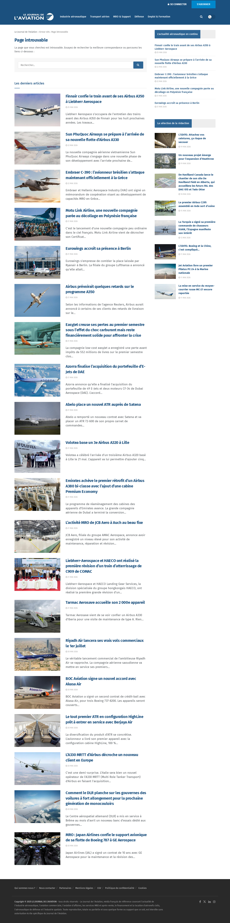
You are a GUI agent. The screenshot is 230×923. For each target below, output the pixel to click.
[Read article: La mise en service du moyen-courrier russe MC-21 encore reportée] (165, 291)
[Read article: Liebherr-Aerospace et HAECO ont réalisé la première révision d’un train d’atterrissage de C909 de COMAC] (37, 574)
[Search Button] (201, 17)
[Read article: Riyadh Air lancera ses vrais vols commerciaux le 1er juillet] (37, 654)
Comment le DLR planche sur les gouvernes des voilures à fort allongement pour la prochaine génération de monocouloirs (106, 798)
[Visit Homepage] (34, 17)
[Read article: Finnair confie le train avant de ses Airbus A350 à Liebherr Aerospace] (37, 110)
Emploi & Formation (159, 16)
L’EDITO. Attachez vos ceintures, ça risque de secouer (192, 138)
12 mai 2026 (184, 238)
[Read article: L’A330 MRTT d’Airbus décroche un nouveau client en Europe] (37, 768)
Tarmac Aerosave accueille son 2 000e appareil (105, 602)
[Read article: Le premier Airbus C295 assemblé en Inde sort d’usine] (165, 208)
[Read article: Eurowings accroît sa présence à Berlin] (37, 262)
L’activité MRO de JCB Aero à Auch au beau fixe (104, 522)
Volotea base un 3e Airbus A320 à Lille (97, 442)
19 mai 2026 (184, 147)
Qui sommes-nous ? (24, 888)
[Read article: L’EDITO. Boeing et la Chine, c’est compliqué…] (165, 251)
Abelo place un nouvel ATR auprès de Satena (103, 404)
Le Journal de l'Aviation (25, 32)
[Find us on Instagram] (214, 902)
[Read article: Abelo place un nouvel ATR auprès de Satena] (37, 418)
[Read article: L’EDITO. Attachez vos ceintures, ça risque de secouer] (165, 140)
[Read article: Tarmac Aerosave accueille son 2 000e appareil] (37, 616)
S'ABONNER (203, 4)
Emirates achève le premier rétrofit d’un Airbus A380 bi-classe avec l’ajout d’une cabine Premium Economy (105, 486)
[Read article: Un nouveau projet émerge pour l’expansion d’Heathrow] (165, 161)
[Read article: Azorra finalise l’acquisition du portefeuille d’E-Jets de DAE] (37, 380)
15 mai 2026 (184, 211)
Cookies (142, 888)
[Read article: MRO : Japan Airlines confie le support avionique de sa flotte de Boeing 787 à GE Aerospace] (37, 848)
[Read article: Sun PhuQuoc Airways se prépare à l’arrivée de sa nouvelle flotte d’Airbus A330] (37, 148)
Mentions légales (84, 888)
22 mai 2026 (72, 145)
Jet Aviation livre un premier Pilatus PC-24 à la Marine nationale (195, 269)
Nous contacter (47, 888)
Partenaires (65, 888)
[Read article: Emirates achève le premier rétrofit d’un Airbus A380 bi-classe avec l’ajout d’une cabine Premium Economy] (37, 494)
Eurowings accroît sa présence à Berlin (98, 248)
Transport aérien (99, 16)
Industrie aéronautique (73, 16)
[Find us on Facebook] (200, 902)
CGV (99, 888)
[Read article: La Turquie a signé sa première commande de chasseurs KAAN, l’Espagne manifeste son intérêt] (165, 227)
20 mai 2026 (72, 651)
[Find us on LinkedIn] (209, 902)
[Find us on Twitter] (204, 902)
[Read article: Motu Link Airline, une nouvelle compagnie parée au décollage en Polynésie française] (37, 224)
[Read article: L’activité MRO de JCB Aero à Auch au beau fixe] (37, 536)
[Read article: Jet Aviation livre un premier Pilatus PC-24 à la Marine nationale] (165, 271)
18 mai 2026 (184, 194)
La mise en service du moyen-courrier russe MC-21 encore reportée (196, 289)
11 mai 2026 (184, 254)
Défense (139, 16)
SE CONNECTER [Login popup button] (177, 4)
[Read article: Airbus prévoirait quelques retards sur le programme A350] (37, 300)
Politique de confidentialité (119, 888)
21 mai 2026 (72, 221)
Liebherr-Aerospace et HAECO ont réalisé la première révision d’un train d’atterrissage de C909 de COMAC (104, 566)
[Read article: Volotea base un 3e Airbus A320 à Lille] (37, 456)
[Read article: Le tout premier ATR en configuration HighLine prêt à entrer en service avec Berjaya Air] (37, 730)
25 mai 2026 (72, 107)
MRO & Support (122, 16)
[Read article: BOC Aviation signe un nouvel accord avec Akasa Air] (37, 692)
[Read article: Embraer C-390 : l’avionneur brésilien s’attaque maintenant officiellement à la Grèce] (37, 186)
